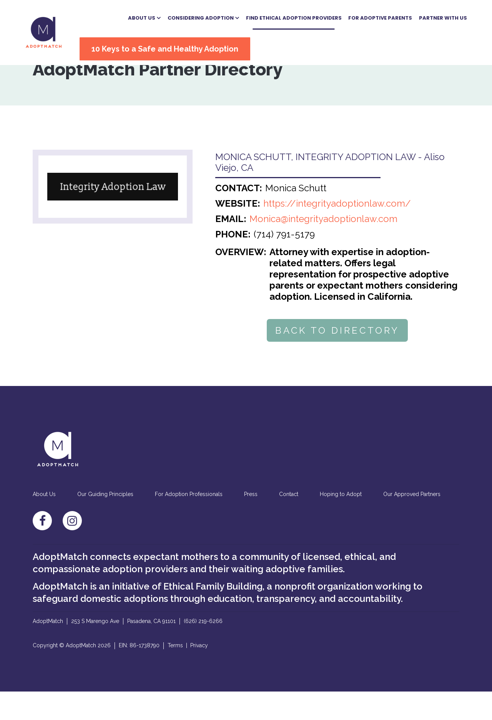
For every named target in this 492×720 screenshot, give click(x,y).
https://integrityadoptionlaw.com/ (337, 232)
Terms (175, 674)
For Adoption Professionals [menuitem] (189, 523)
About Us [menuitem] (44, 523)
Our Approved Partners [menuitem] (411, 523)
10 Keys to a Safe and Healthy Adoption (176, 47)
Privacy (199, 674)
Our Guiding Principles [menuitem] (105, 523)
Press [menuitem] (251, 523)
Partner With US (428, 16)
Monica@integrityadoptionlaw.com (323, 247)
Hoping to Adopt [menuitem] (341, 523)
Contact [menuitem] (288, 523)
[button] (130, 16)
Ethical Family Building (213, 614)
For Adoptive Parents (365, 16)
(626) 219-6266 (203, 649)
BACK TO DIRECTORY (337, 359)
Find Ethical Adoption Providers (279, 16)
